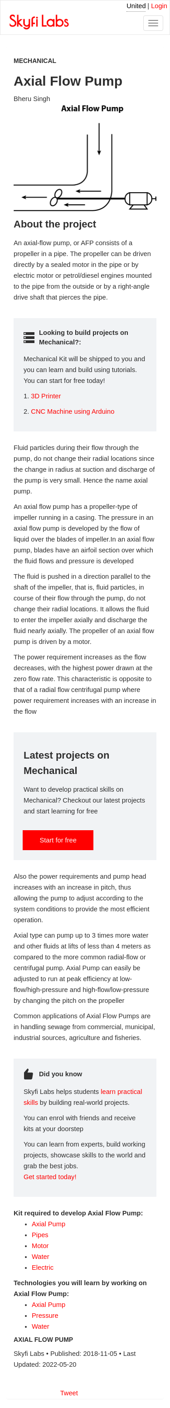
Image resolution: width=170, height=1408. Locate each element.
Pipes (40, 1235)
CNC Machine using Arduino (72, 411)
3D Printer (46, 396)
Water (40, 1256)
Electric (42, 1267)
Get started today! (50, 1177)
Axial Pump (48, 1224)
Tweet (69, 1393)
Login (159, 6)
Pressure (45, 1315)
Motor (40, 1245)
